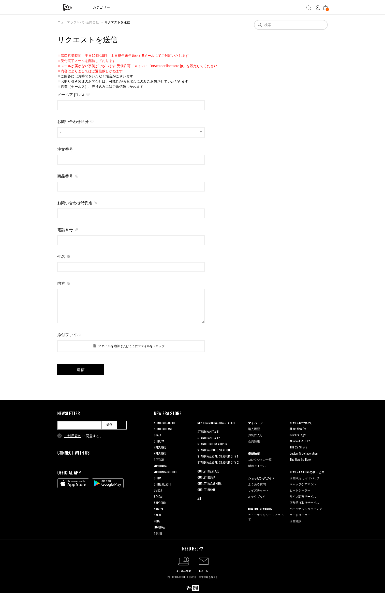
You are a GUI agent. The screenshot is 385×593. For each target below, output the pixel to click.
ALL (199, 498)
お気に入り (255, 435)
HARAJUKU (160, 447)
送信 (109, 425)
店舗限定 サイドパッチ (305, 478)
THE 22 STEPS (298, 447)
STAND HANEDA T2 (208, 438)
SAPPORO (160, 503)
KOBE (157, 521)
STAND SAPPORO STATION (213, 450)
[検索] (291, 25)
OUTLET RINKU (206, 490)
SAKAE (157, 515)
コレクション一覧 (260, 459)
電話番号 (65, 230)
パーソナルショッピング (306, 508)
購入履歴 (254, 429)
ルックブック (257, 496)
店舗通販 (295, 521)
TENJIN (158, 533)
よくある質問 (257, 484)
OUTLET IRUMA (206, 477)
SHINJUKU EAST (163, 429)
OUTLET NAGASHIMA (209, 483)
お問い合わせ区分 (73, 121)
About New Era (298, 429)
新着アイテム (257, 465)
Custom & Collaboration (304, 453)
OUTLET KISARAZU (208, 471)
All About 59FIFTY (300, 441)
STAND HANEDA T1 (208, 432)
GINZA (157, 435)
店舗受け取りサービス (304, 502)
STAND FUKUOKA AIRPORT (213, 444)
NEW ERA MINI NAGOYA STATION (216, 423)
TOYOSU (159, 460)
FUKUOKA (159, 527)
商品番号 (65, 176)
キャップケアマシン (303, 484)
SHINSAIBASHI (162, 484)
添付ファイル (69, 335)
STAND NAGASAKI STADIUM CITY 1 (217, 456)
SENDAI (158, 496)
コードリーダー (300, 515)
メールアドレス (71, 95)
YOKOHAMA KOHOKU (165, 472)
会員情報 (254, 441)
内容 (61, 283)
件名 (61, 256)
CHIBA (157, 478)
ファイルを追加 (109, 346)
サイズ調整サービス (303, 496)
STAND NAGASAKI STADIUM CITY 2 (218, 462)
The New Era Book (300, 459)
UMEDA (158, 490)
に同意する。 (83, 436)
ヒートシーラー (300, 490)
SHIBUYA (159, 441)
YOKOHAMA (160, 466)
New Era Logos (298, 435)
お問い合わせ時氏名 (75, 203)
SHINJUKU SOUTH (164, 423)
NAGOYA (158, 509)
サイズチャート (258, 490)
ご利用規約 (72, 436)
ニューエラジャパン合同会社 (78, 22)
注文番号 (65, 149)
